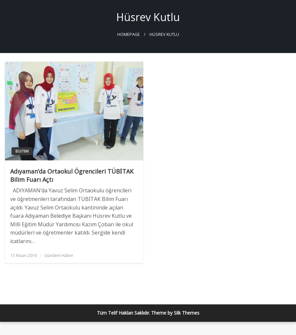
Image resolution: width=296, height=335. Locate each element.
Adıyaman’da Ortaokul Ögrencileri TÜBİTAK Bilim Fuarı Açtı (71, 175)
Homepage (128, 34)
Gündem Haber (58, 255)
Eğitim (22, 151)
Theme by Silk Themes (175, 313)
